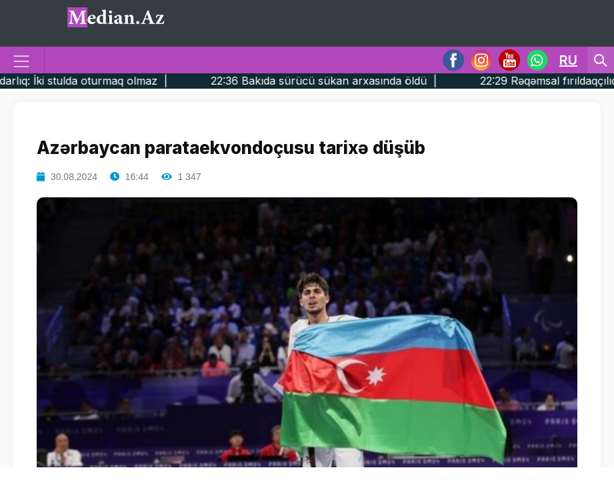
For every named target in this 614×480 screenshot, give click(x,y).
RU (568, 60)
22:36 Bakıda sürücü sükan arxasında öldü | (350, 80)
